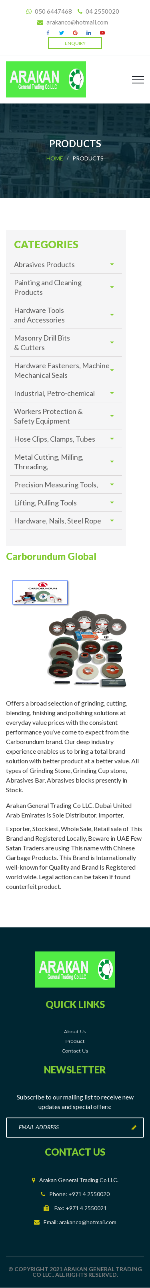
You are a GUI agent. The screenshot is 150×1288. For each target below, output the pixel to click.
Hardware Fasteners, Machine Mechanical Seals (62, 370)
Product (74, 1041)
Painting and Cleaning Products (48, 287)
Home (54, 158)
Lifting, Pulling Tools (45, 502)
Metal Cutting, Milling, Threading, (49, 461)
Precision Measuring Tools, (56, 484)
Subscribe (134, 1128)
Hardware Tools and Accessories (39, 315)
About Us (75, 1031)
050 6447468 (53, 11)
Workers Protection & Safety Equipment (48, 416)
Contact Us (75, 1051)
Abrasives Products (44, 264)
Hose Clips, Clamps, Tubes (54, 438)
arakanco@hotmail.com (77, 22)
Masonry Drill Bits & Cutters (42, 342)
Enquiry (75, 43)
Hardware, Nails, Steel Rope (57, 520)
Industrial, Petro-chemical (54, 393)
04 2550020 (101, 11)
